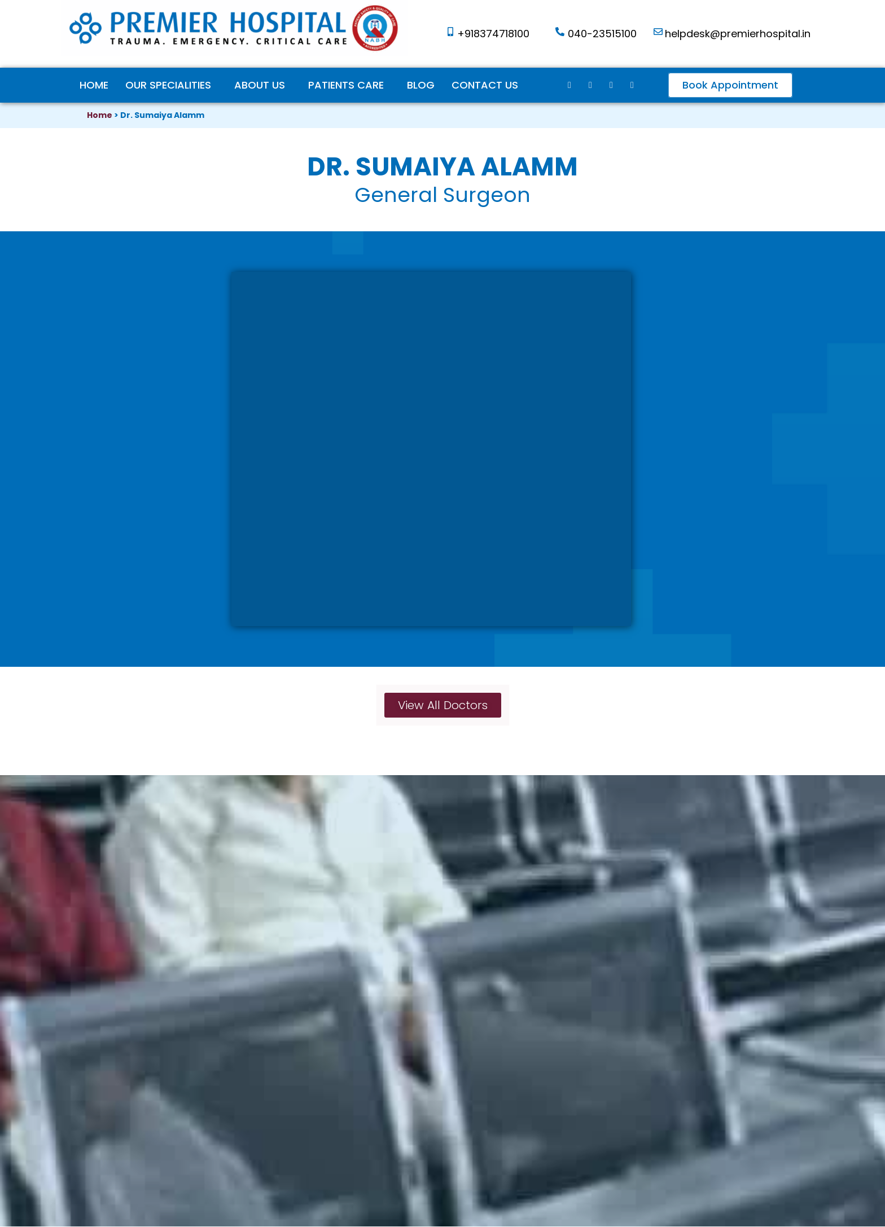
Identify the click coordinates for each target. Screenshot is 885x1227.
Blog (421, 85)
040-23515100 (602, 34)
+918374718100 (493, 34)
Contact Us (485, 85)
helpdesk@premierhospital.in (737, 34)
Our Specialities (168, 85)
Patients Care (346, 85)
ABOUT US (259, 85)
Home (94, 85)
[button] (730, 85)
